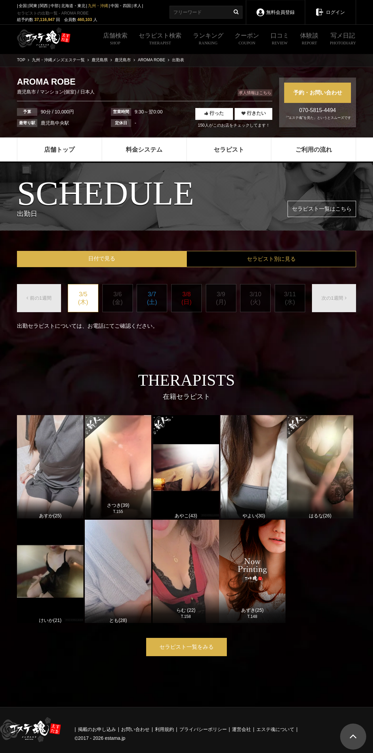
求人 (137, 5)
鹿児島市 (27, 91)
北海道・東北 (73, 5)
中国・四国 (121, 5)
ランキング (208, 39)
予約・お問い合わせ (317, 92)
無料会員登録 (275, 7)
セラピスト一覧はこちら (322, 209)
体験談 (309, 39)
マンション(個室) (58, 91)
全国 (23, 5)
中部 (55, 5)
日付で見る (101, 258)
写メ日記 (343, 39)
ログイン (330, 7)
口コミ (280, 39)
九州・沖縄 (98, 5)
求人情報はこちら (255, 92)
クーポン (247, 39)
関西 (44, 5)
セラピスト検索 (160, 39)
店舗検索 (115, 39)
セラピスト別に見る (271, 259)
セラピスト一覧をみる (186, 647)
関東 (33, 5)
